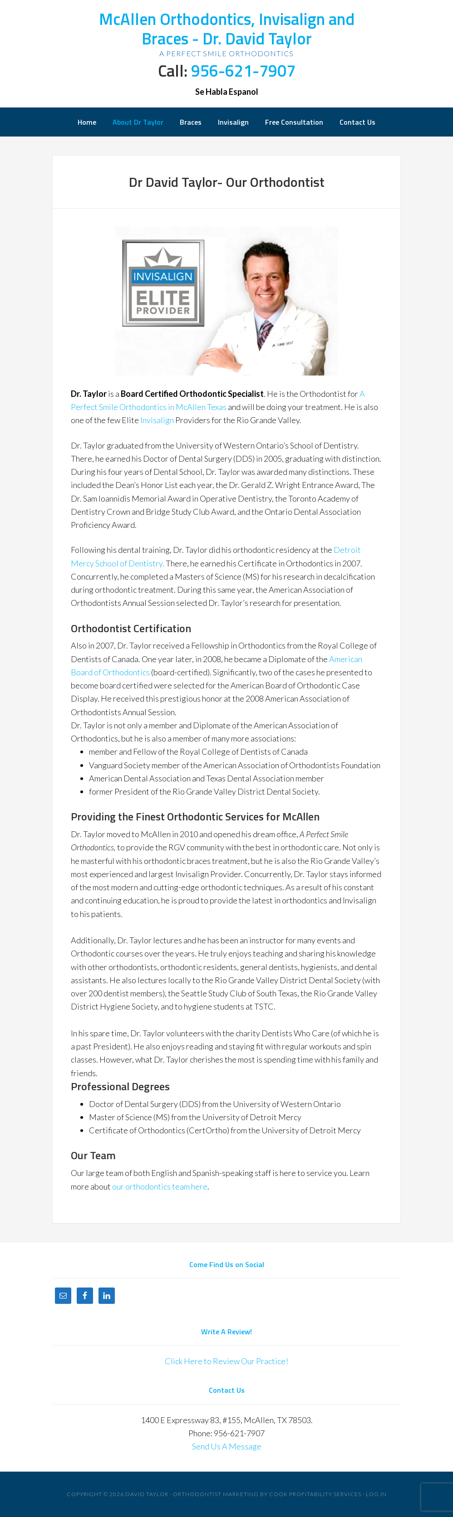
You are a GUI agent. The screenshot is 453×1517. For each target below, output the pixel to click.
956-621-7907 (243, 70)
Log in (376, 1494)
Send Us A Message (226, 1446)
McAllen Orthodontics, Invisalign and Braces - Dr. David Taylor (227, 28)
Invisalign (157, 420)
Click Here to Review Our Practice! (226, 1361)
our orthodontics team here (159, 1186)
